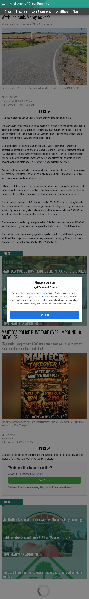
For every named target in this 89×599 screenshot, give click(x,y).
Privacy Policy (40, 296)
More (77, 11)
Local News (62, 11)
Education (21, 11)
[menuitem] (77, 11)
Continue (44, 315)
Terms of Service (47, 293)
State (8, 11)
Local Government (41, 11)
